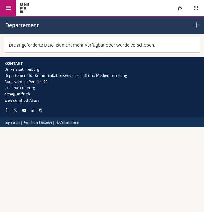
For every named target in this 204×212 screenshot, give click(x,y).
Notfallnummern (67, 123)
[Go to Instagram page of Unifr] (40, 110)
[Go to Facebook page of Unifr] (6, 110)
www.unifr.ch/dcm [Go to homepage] (21, 100)
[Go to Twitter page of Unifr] (15, 110)
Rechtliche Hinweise (38, 123)
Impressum (12, 123)
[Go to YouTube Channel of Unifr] (24, 110)
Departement (22, 25)
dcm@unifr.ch (17, 94)
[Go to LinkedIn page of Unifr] (32, 110)
